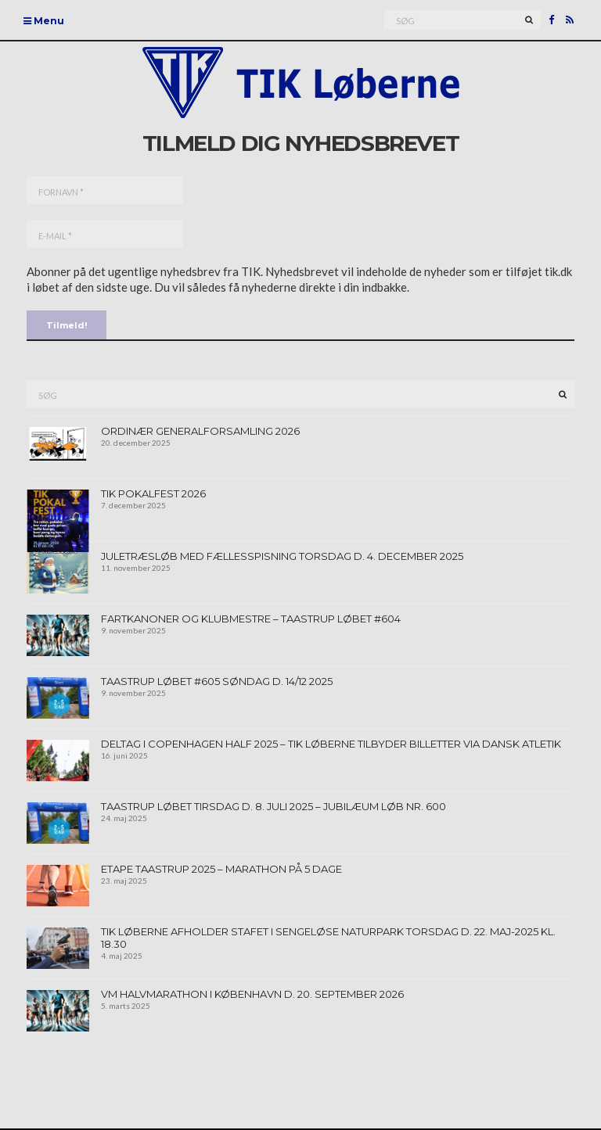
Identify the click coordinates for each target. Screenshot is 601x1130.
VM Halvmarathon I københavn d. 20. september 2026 (252, 994)
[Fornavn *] (105, 190)
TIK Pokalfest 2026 (153, 493)
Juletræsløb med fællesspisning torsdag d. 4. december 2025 (282, 556)
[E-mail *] (105, 234)
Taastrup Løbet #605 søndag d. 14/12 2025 (217, 681)
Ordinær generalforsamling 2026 (200, 431)
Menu (43, 21)
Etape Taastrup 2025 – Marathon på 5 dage (221, 869)
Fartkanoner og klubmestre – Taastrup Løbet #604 (251, 618)
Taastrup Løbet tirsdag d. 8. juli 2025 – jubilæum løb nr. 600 (273, 806)
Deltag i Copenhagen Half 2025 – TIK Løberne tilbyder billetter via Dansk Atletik (331, 743)
